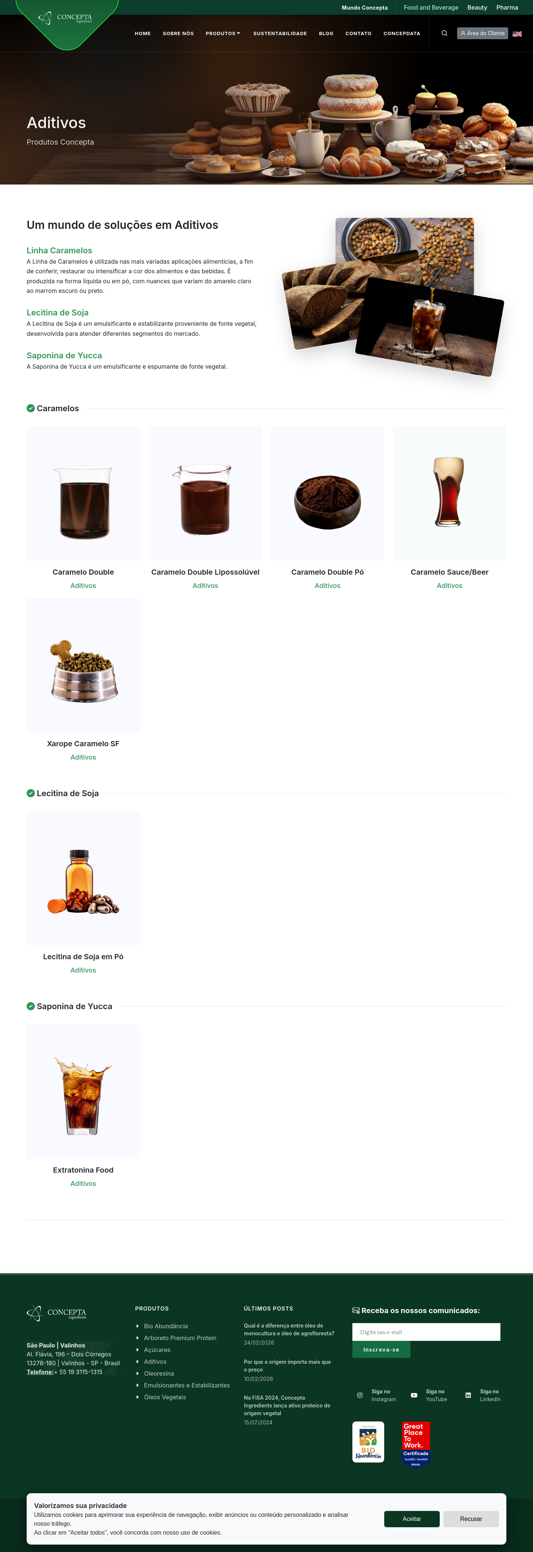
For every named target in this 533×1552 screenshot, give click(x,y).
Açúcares (157, 1349)
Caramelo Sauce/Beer (450, 572)
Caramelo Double (83, 572)
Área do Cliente (482, 33)
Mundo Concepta (365, 7)
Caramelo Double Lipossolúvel (205, 572)
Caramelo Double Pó (327, 572)
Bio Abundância (166, 1326)
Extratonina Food (83, 1170)
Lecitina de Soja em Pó (83, 956)
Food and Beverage (432, 7)
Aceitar (412, 1519)
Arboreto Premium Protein (180, 1338)
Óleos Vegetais (165, 1397)
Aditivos (155, 1361)
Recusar (471, 1519)
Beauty (477, 7)
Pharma (507, 7)
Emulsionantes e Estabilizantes (187, 1385)
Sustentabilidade (280, 33)
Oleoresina (159, 1373)
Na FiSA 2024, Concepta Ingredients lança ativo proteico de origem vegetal (287, 1405)
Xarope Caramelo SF (83, 743)
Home (464, 144)
